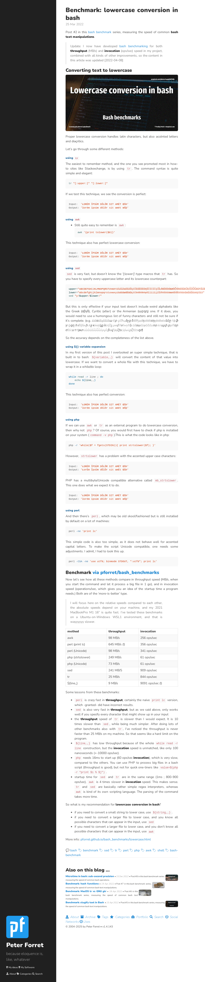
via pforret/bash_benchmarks (126, 572)
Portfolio (140, 917)
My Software (28, 967)
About (12, 974)
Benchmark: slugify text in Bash (85, 902)
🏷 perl (123, 850)
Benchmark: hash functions (82, 883)
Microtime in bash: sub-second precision (90, 876)
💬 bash (71, 850)
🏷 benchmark (88, 850)
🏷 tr (113, 850)
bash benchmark (99, 32)
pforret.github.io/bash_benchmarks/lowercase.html (116, 839)
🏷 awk (146, 850)
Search (39, 974)
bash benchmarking (133, 46)
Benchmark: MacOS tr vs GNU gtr (86, 891)
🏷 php (134, 850)
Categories (25, 974)
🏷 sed (104, 850)
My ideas (13, 967)
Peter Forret (24, 945)
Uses (85, 922)
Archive (89, 917)
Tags (103, 917)
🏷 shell (158, 850)
